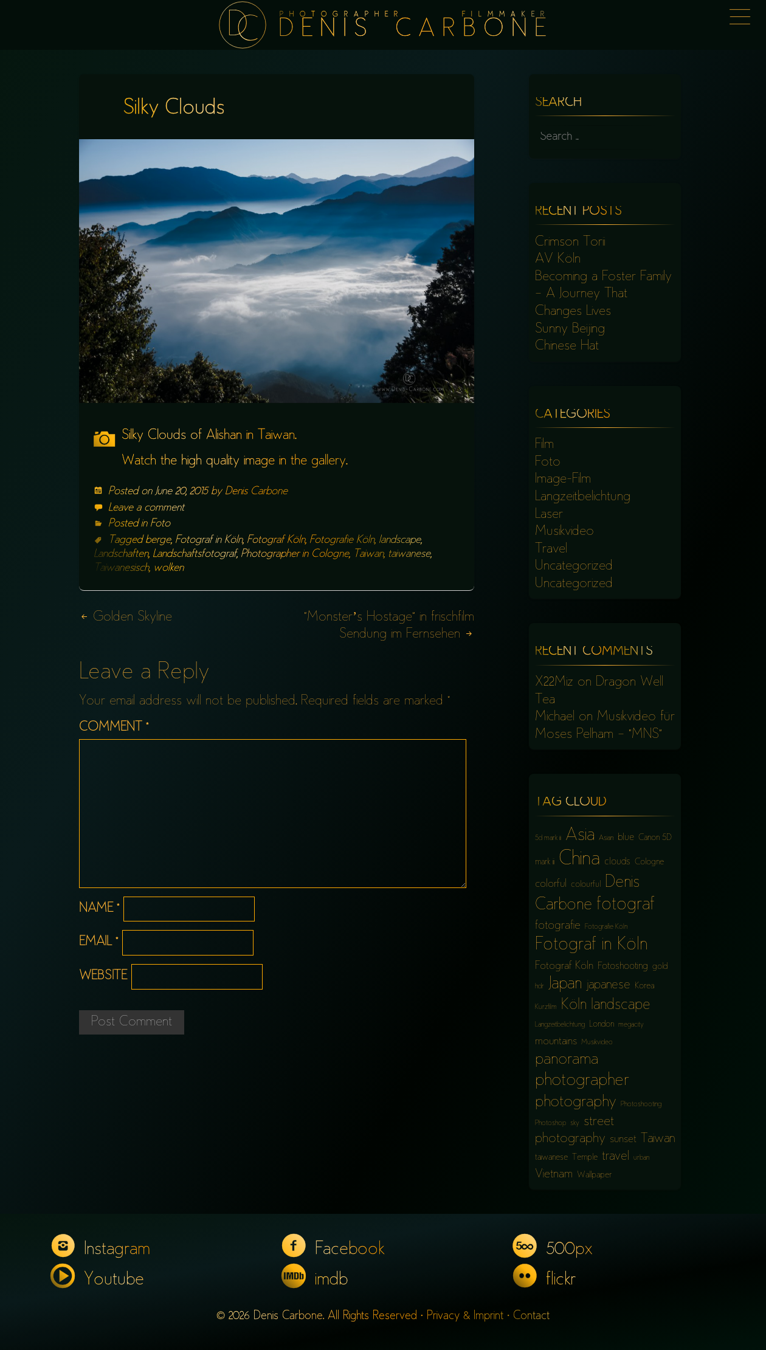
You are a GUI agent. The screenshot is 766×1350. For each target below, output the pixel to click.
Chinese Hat (567, 346)
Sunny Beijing (570, 329)
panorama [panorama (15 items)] (566, 1060)
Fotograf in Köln (209, 540)
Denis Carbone (256, 492)
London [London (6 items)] (601, 1024)
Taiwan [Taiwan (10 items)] (658, 1139)
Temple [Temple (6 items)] (585, 1158)
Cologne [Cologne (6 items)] (649, 862)
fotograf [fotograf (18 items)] (625, 905)
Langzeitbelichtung (582, 497)
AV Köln (558, 259)
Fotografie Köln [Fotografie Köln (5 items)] (606, 927)
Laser (549, 515)
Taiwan (368, 554)
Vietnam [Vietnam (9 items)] (554, 1174)
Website (103, 976)
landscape (400, 540)
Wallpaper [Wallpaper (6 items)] (594, 1175)
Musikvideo (564, 532)
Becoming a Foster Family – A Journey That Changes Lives (603, 294)
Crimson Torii (570, 242)
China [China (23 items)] (579, 860)
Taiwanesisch (121, 568)
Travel (551, 549)
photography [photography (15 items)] (575, 1102)
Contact (531, 1316)
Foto (160, 524)
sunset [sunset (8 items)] (623, 1140)
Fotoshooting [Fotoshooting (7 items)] (623, 966)
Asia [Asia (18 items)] (580, 836)
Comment (113, 728)
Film (544, 445)
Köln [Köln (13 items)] (574, 1006)
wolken (168, 568)
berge (158, 540)
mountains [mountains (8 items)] (556, 1042)
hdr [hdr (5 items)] (539, 986)
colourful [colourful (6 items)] (586, 885)
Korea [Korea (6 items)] (644, 986)
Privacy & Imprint (465, 1316)
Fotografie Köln (341, 540)
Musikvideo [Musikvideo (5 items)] (597, 1042)
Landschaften (121, 554)
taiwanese (409, 554)
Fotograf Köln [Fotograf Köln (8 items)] (564, 966)
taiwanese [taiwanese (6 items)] (551, 1158)
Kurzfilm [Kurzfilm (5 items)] (546, 1007)
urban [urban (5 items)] (641, 1158)
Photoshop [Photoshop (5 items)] (550, 1123)
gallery (328, 461)
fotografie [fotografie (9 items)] (558, 926)
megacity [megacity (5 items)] (631, 1025)
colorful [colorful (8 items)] (551, 884)
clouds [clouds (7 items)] (617, 862)
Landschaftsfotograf (194, 554)
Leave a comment (146, 508)
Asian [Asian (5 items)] (606, 838)
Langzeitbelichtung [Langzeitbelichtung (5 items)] (560, 1025)
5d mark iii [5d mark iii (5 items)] (548, 838)
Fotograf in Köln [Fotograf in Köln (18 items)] (591, 945)
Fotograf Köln (276, 540)
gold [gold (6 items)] (660, 967)
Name (99, 909)
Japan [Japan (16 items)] (565, 984)
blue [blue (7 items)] (626, 837)
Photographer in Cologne (295, 554)
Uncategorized (574, 566)
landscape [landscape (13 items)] (620, 1006)
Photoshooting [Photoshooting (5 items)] (641, 1104)
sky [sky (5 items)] (574, 1123)
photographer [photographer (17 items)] (582, 1081)
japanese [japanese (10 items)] (608, 985)
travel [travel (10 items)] (615, 1157)
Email (98, 942)
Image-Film (563, 480)
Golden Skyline (125, 617)
